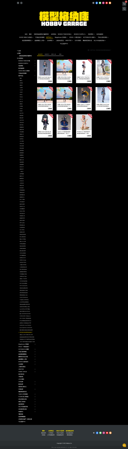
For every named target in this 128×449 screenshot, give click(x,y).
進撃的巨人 (22, 197)
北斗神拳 (22, 141)
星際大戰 (22, 185)
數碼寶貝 (22, 178)
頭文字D (21, 113)
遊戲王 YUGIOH (23, 278)
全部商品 (51, 431)
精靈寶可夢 (22, 218)
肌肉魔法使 (22, 194)
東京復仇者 (22, 213)
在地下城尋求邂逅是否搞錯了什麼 (27, 341)
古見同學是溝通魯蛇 (24, 302)
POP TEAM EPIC (23, 285)
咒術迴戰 (22, 131)
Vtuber (21, 108)
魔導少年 (22, 176)
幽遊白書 (22, 129)
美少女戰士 (22, 229)
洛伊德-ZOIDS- (23, 262)
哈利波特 (22, 187)
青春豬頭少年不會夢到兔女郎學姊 (27, 339)
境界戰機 (22, 173)
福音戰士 (22, 138)
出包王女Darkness (24, 297)
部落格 (43, 435)
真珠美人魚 (22, 206)
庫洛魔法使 (22, 225)
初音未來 (22, 122)
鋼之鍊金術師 (23, 250)
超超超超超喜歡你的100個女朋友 (27, 337)
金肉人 (21, 94)
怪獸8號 (21, 115)
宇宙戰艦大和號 (23, 274)
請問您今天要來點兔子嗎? (25, 323)
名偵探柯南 (22, 227)
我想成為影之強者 (24, 290)
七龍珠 (21, 87)
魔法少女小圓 (23, 241)
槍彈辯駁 (22, 150)
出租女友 (22, 180)
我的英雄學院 (23, 246)
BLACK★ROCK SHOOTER (26, 327)
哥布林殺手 (22, 201)
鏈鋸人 (21, 80)
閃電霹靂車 (22, 190)
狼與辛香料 (22, 220)
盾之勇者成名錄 (23, 269)
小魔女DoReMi (23, 264)
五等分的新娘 (23, 253)
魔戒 (21, 78)
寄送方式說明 (60, 433)
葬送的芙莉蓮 (23, 234)
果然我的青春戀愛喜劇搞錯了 (26, 332)
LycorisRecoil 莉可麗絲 (25, 309)
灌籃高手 (22, 169)
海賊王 (21, 85)
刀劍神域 (22, 157)
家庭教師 (22, 152)
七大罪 (21, 89)
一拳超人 (22, 171)
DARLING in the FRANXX (25, 325)
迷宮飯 (21, 83)
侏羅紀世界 (22, 232)
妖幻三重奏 (22, 199)
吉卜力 (21, 99)
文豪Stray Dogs (23, 276)
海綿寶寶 (22, 162)
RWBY (21, 110)
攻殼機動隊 (22, 208)
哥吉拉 (21, 96)
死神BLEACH (23, 257)
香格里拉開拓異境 (24, 288)
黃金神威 (22, 148)
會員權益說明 (70, 431)
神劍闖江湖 (22, 215)
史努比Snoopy (23, 260)
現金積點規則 (69, 433)
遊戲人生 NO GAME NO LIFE (26, 334)
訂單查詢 (51, 433)
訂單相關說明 (51, 435)
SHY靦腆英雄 (23, 255)
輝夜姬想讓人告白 (24, 295)
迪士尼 (21, 101)
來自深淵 (22, 145)
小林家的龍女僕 (23, 267)
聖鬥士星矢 (22, 222)
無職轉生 (22, 155)
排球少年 (22, 166)
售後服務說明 (60, 435)
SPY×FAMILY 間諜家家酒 (25, 318)
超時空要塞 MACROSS (25, 311)
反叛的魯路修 (23, 248)
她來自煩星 (22, 204)
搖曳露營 (22, 164)
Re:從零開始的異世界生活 (25, 320)
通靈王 (21, 103)
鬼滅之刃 (22, 134)
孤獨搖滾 (22, 127)
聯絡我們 (43, 433)
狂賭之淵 (22, 143)
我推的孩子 (22, 192)
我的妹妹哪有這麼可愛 (25, 304)
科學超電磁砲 (23, 243)
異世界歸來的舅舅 (24, 292)
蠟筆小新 (22, 159)
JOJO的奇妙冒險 (23, 281)
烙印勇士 (22, 124)
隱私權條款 (70, 435)
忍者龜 (21, 106)
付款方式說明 (60, 431)
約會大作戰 (22, 211)
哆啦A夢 (21, 117)
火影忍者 (22, 183)
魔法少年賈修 (23, 239)
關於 (43, 431)
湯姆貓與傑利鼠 (23, 271)
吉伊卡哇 (22, 120)
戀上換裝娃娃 (23, 236)
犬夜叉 (21, 92)
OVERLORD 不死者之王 (25, 316)
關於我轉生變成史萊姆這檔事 (26, 330)
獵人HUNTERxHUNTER (25, 313)
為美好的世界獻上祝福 (25, 306)
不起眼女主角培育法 (24, 299)
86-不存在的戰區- (23, 283)
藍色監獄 (22, 136)
